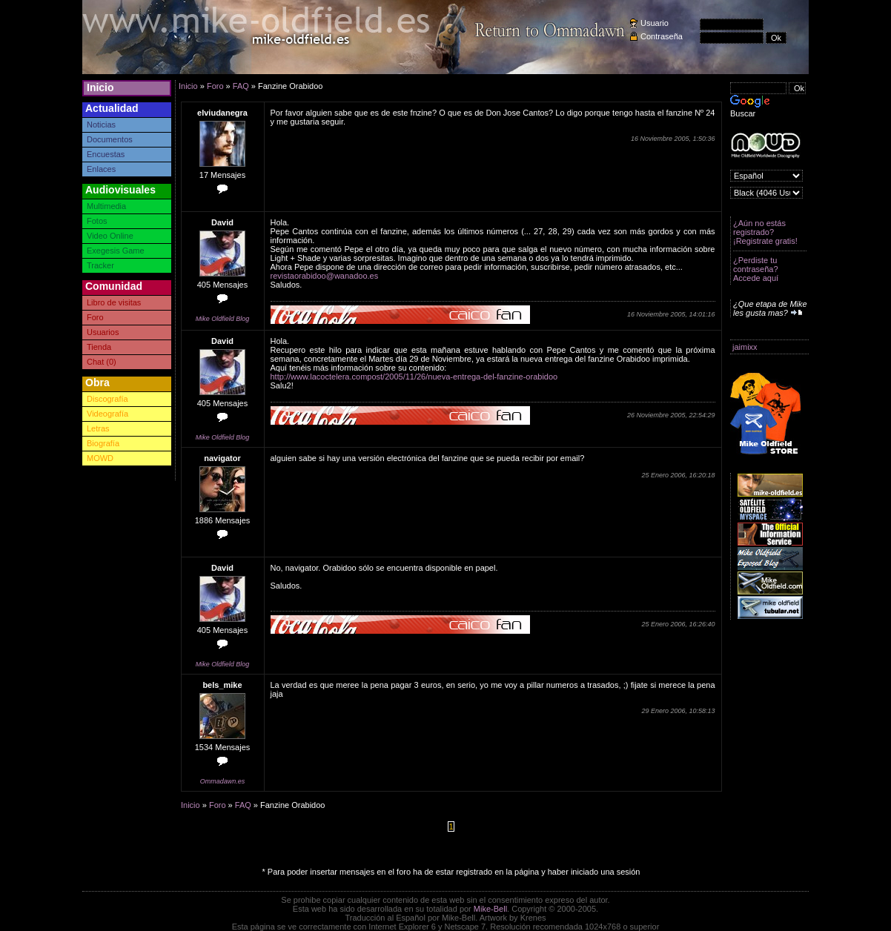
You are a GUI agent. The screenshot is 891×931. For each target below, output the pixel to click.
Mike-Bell (490, 908)
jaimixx (745, 346)
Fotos (97, 220)
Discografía (107, 398)
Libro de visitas (114, 302)
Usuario (654, 23)
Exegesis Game (116, 250)
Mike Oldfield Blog (223, 318)
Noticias (101, 124)
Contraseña (661, 36)
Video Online (110, 235)
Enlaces (101, 169)
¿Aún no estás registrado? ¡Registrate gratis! (765, 232)
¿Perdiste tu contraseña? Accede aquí (755, 269)
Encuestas (106, 154)
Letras (98, 428)
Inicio (100, 87)
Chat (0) (101, 361)
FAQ (241, 86)
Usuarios (103, 332)
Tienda (99, 346)
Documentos (110, 139)
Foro (95, 317)
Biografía (103, 443)
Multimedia (106, 206)
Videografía (107, 413)
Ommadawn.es (222, 781)
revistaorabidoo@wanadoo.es (325, 275)
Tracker (100, 265)
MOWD (100, 458)
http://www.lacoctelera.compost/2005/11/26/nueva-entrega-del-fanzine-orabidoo (414, 376)
